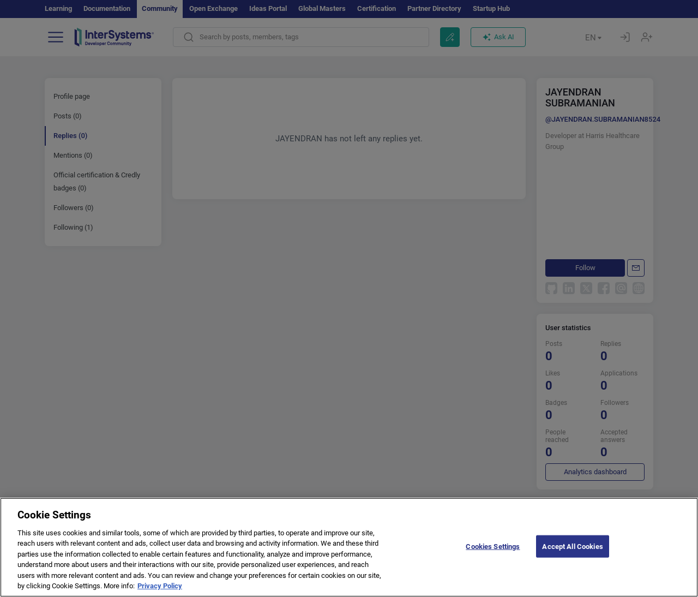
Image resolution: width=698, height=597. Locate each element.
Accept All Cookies (572, 560)
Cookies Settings (493, 560)
